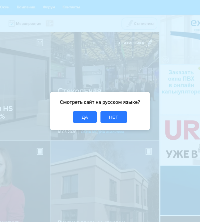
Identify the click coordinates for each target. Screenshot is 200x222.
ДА (85, 117)
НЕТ (113, 117)
